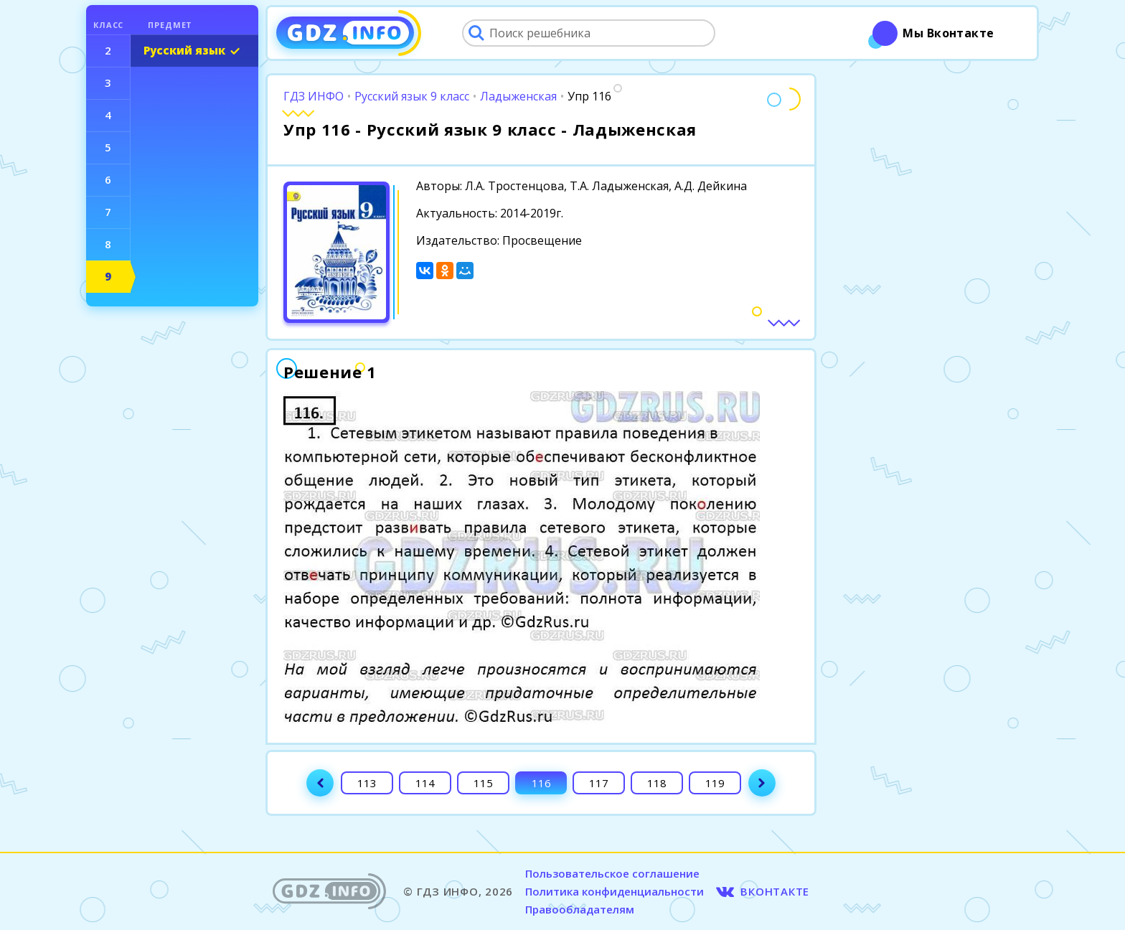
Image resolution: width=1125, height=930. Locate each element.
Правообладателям (579, 909)
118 (657, 783)
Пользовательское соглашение (612, 873)
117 (598, 783)
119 (715, 783)
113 (367, 783)
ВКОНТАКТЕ (774, 891)
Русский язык (184, 50)
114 (425, 783)
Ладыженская (518, 96)
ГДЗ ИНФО (313, 96)
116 (541, 783)
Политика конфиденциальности (614, 891)
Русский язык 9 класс (411, 96)
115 (483, 783)
